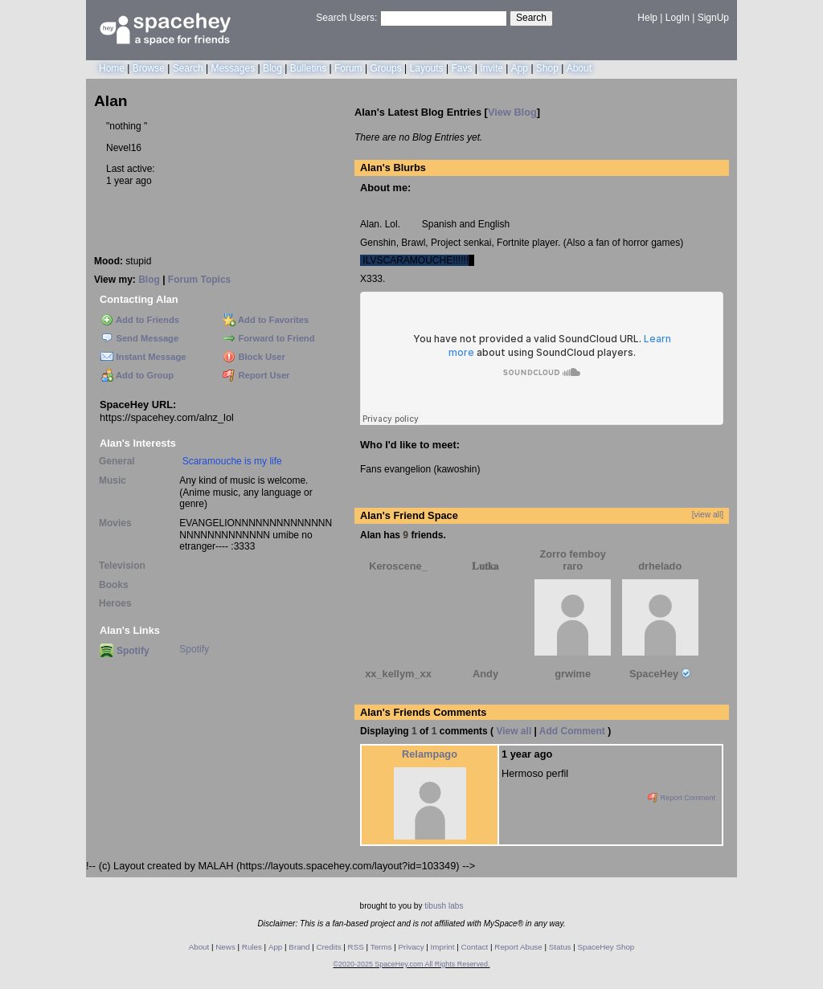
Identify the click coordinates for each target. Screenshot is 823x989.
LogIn (677, 17)
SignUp (713, 17)
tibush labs (443, 905)
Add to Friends (139, 320)
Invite (491, 68)
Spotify (124, 650)
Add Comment (572, 731)
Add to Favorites (266, 320)
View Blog (512, 112)
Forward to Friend (268, 338)
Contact (475, 946)
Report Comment (681, 798)
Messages (233, 68)
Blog (272, 68)
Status (560, 946)
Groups (385, 68)
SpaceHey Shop (606, 946)
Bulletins (308, 68)
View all (513, 731)
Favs (461, 68)
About (579, 68)
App (519, 68)
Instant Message (143, 357)
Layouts (427, 68)
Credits (329, 946)
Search (531, 17)
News (225, 946)
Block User (254, 357)
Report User (256, 375)
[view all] (707, 514)
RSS (356, 946)
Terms (381, 946)
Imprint (443, 946)
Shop (547, 68)
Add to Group (137, 375)
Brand (299, 946)
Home (112, 68)
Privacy (411, 946)
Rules (252, 946)
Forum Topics (199, 279)
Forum (348, 68)
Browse (149, 68)
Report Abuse (518, 946)
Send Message (139, 338)
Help (647, 17)
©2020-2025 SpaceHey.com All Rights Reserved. (411, 964)
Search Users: (346, 17)
